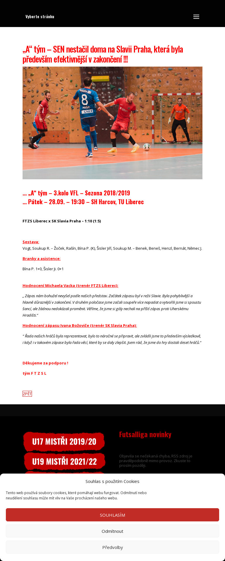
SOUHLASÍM (112, 515)
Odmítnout (112, 531)
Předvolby (112, 547)
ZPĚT (27, 393)
